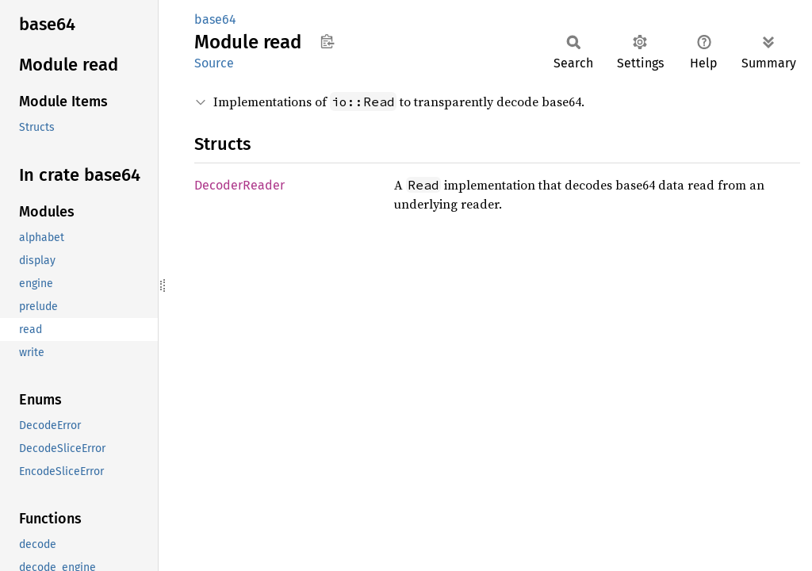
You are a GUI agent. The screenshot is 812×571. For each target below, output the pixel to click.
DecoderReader (239, 185)
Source (214, 63)
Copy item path (327, 41)
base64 (215, 19)
